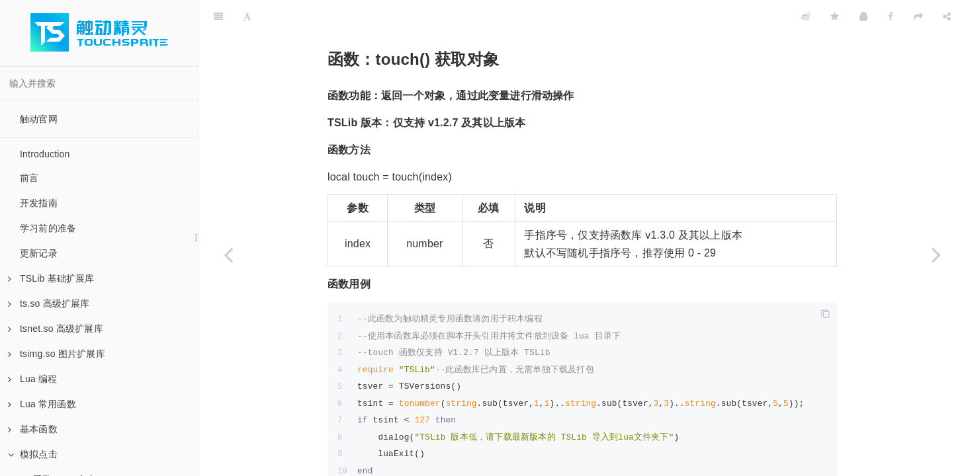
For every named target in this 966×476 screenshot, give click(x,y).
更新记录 (39, 253)
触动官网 (39, 119)
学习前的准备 (48, 228)
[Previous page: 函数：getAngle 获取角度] (228, 254)
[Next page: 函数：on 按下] (936, 254)
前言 (29, 178)
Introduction (45, 154)
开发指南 (39, 203)
